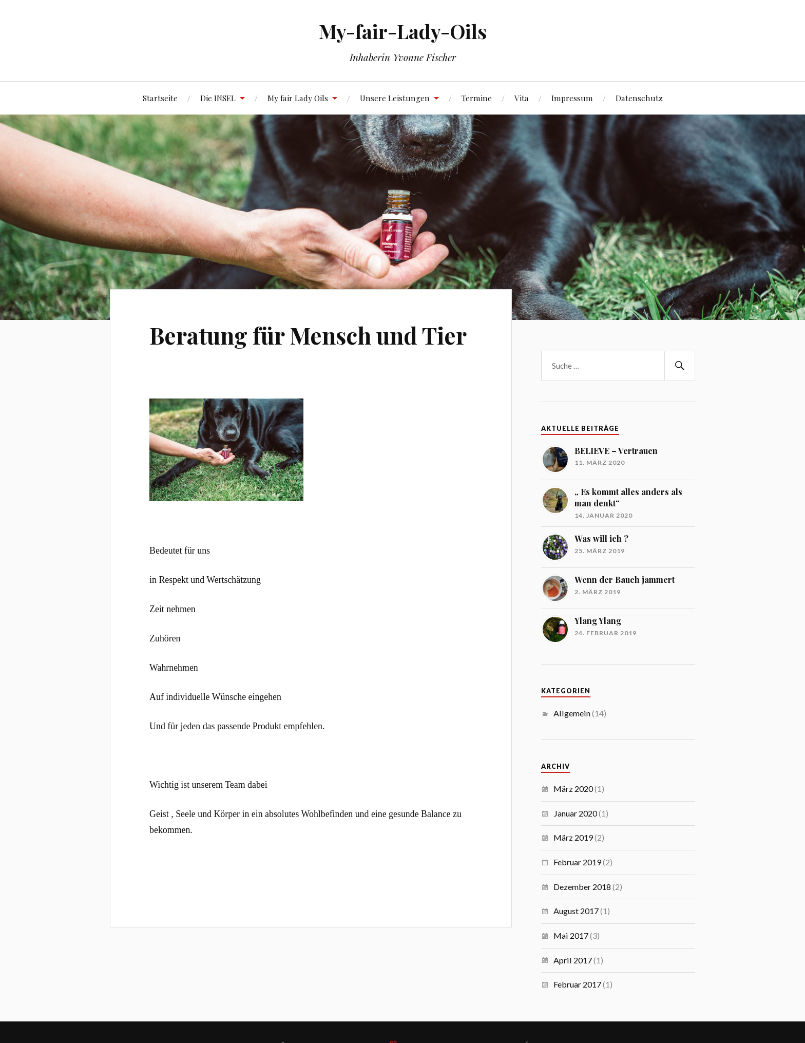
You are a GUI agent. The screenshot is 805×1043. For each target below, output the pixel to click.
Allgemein (571, 713)
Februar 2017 (577, 984)
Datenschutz (639, 97)
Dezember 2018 (582, 887)
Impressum (572, 97)
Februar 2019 (577, 862)
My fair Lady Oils (297, 97)
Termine (477, 97)
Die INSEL (218, 97)
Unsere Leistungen (395, 97)
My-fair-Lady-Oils (403, 31)
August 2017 (576, 911)
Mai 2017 (570, 935)
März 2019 (573, 837)
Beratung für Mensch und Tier (308, 335)
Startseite (160, 97)
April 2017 (572, 960)
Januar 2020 (575, 813)
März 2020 (573, 788)
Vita (521, 97)
